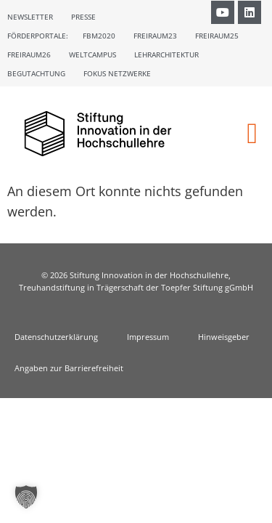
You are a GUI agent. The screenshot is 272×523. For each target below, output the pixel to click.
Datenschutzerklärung (56, 336)
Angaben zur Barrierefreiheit (69, 367)
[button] (252, 133)
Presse (83, 17)
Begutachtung (36, 73)
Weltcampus (92, 54)
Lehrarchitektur (166, 54)
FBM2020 (99, 36)
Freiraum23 (155, 36)
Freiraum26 (29, 54)
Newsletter (30, 17)
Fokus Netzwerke (117, 73)
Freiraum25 (217, 36)
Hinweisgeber (224, 336)
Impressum (148, 336)
